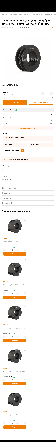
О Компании (6, 381)
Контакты (5, 384)
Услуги (4, 420)
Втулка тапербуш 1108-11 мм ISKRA (40, 241)
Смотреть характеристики (11, 88)
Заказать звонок (34, 358)
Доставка (5, 402)
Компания (5, 378)
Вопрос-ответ (6, 408)
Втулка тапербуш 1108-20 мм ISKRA (40, 285)
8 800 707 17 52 (34, 356)
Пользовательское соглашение (28, 435)
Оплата (4, 398)
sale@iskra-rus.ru (34, 360)
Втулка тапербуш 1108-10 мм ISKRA (14, 241)
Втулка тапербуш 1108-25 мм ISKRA (14, 328)
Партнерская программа (10, 416)
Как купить (5, 395)
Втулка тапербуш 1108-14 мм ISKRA (14, 285)
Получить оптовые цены (28, 128)
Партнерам (5, 413)
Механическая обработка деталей (13, 424)
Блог (3, 391)
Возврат (4, 405)
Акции (4, 387)
